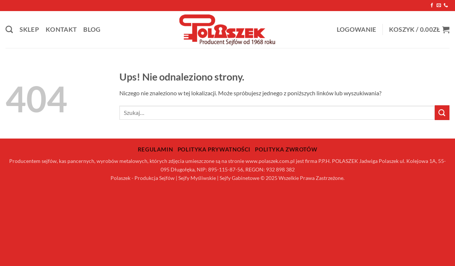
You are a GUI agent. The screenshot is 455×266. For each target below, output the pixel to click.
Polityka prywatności (214, 149)
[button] (357, 29)
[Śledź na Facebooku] (432, 5)
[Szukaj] (9, 29)
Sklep (29, 29)
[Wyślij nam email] (439, 5)
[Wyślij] (442, 112)
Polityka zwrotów (286, 149)
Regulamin (155, 149)
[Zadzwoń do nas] (446, 5)
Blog (91, 29)
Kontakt (61, 29)
